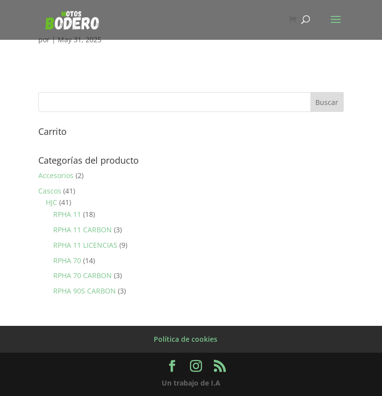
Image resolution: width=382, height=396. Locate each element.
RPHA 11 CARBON (82, 229)
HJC (51, 202)
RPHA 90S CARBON (84, 291)
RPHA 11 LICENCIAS (85, 245)
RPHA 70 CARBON (82, 275)
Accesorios (56, 175)
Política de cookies (185, 339)
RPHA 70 (67, 260)
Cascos (49, 191)
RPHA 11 (67, 214)
